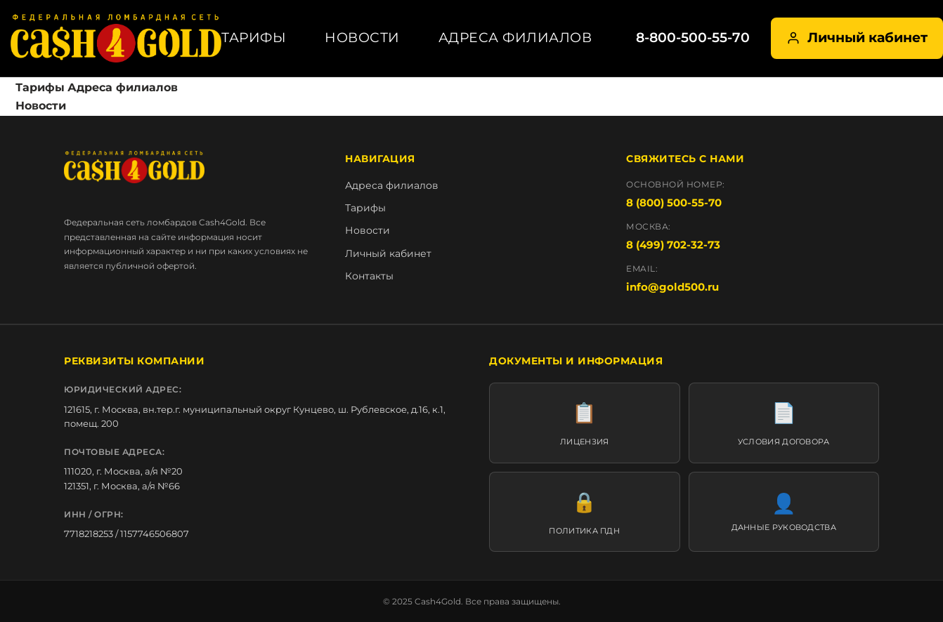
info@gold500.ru (672, 286)
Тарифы (253, 37)
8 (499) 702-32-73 (673, 244)
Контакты (369, 276)
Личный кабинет (857, 37)
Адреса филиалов (515, 37)
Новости (362, 37)
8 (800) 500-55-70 (674, 202)
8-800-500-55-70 (693, 37)
